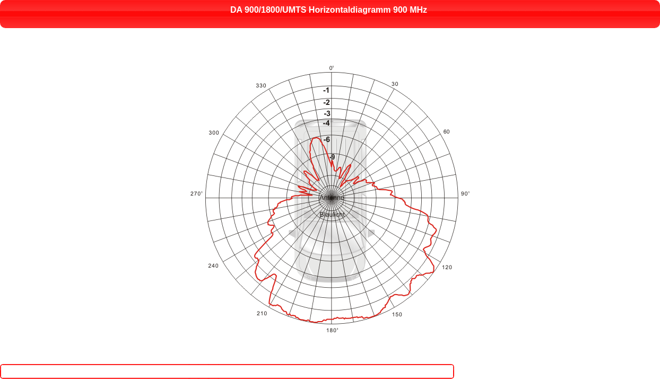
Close (334, 364)
